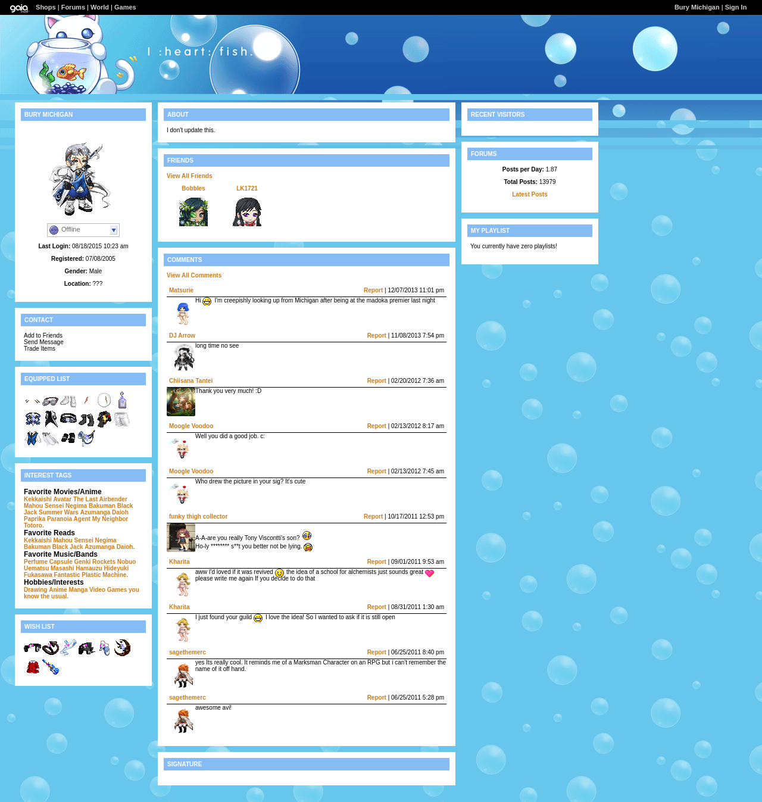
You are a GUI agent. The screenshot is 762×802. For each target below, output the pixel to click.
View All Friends (190, 176)
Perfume (36, 561)
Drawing (35, 589)
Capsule (61, 561)
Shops (46, 7)
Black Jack (67, 547)
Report (373, 290)
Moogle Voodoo (191, 426)
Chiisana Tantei (191, 380)
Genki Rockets (94, 561)
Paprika (34, 519)
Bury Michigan (697, 7)
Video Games (108, 589)
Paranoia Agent (68, 519)
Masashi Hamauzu (76, 568)
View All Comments (194, 275)
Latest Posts (529, 194)
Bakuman (102, 506)
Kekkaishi (38, 499)
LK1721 (247, 188)
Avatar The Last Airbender (90, 499)
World (99, 7)
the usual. (54, 596)
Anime (58, 589)
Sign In (736, 7)
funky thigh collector (198, 516)
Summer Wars (59, 512)
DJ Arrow (182, 335)
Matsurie (181, 290)
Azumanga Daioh (104, 512)
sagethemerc (187, 652)
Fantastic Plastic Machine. (91, 575)
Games (125, 7)
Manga (78, 589)
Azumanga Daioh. (110, 547)
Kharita (179, 561)
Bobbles (193, 188)
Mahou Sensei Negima (55, 506)
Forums (73, 7)
